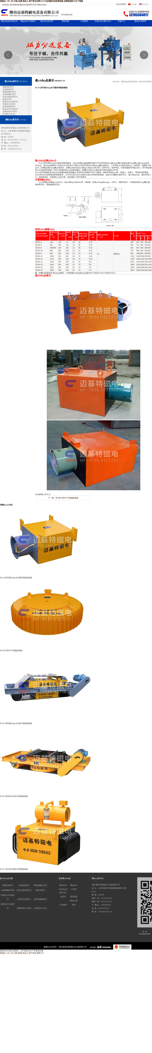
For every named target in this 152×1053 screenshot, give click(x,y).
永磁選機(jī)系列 (9, 94)
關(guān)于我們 (73, 885)
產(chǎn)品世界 (46, 21)
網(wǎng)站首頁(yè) (9, 21)
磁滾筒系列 (7, 99)
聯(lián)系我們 (140, 21)
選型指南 (65, 21)
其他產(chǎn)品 (8, 114)
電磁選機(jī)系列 (9, 92)
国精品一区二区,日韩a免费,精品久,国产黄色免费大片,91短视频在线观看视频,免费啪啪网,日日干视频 (41, 1)
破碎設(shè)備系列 (10, 109)
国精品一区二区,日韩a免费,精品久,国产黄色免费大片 (22, 953)
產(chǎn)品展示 (145, 82)
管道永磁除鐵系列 (9, 97)
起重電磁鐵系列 (9, 106)
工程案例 (84, 21)
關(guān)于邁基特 (28, 21)
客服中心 (121, 21)
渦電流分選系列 (9, 104)
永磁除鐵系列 (8, 89)
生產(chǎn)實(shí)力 (103, 21)
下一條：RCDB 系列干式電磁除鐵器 (63, 498)
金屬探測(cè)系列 (9, 111)
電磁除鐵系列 (8, 87)
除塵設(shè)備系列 (10, 102)
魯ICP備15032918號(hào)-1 (32, 947)
